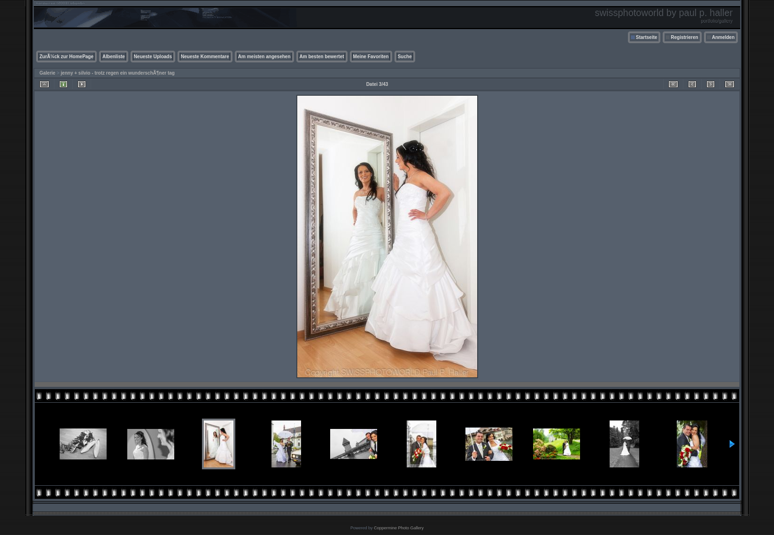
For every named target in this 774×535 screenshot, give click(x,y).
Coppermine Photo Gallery (399, 528)
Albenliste (113, 56)
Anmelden (723, 37)
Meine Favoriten (371, 56)
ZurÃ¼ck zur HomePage (66, 56)
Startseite (647, 37)
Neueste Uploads (153, 56)
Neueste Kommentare (205, 56)
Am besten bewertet (322, 56)
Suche (405, 56)
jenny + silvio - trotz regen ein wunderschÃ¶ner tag (118, 73)
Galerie (47, 73)
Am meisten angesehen (264, 56)
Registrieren (684, 37)
